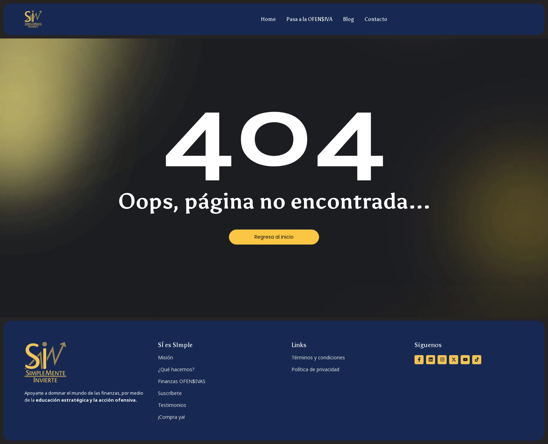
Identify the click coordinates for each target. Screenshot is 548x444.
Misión (165, 357)
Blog (348, 19)
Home (268, 19)
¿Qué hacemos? (176, 369)
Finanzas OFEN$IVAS (182, 381)
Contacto (376, 19)
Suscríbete (170, 393)
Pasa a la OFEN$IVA (309, 19)
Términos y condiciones (318, 357)
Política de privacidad (315, 369)
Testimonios (172, 405)
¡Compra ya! (171, 417)
